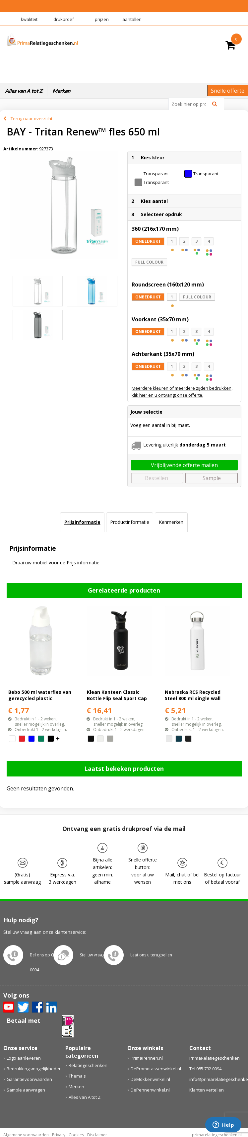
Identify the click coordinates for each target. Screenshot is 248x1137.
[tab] (82, 522)
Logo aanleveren (24, 1058)
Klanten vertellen (206, 1090)
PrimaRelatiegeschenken (214, 1058)
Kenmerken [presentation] (171, 522)
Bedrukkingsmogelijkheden (33, 1069)
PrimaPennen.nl (147, 1058)
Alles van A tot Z (23, 91)
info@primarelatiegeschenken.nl (217, 1079)
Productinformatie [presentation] (129, 522)
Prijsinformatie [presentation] (82, 522)
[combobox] (190, 104)
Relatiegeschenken (88, 1065)
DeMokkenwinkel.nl (150, 1079)
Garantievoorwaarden (29, 1079)
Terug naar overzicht (31, 119)
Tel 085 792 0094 (205, 1069)
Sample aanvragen (26, 1090)
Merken (61, 91)
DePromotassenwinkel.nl (156, 1069)
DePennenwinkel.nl (150, 1090)
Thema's (77, 1076)
